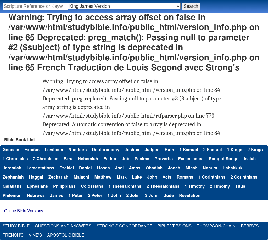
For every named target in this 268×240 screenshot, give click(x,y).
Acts (167, 177)
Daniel (85, 168)
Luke (137, 177)
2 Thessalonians (163, 186)
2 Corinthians (244, 177)
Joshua (132, 150)
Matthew (102, 177)
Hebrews (36, 195)
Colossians (92, 186)
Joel (119, 168)
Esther (109, 159)
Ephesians (37, 186)
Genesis (11, 150)
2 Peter (95, 195)
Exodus (32, 150)
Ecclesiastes (190, 159)
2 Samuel (212, 150)
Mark (122, 177)
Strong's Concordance (124, 226)
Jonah (174, 168)
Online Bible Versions (23, 211)
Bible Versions (174, 226)
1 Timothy (195, 186)
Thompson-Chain (216, 226)
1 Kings (234, 150)
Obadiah (154, 168)
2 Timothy (220, 186)
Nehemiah (88, 159)
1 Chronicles (15, 159)
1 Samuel (188, 150)
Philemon (12, 195)
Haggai (36, 177)
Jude (169, 195)
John (152, 177)
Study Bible (16, 226)
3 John (152, 195)
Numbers (77, 150)
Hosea (103, 168)
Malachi (81, 177)
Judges (151, 150)
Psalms (142, 159)
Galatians (12, 186)
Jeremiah (12, 168)
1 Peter (76, 195)
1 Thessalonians (125, 186)
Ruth (169, 150)
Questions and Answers (63, 226)
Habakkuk (232, 168)
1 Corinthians (211, 177)
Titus (240, 186)
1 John (114, 195)
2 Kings (255, 150)
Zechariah (58, 177)
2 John (133, 195)
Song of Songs (223, 159)
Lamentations (40, 168)
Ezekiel (66, 168)
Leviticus (54, 150)
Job (125, 159)
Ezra (68, 159)
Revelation (189, 195)
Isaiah (250, 159)
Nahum (210, 168)
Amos (134, 168)
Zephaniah (13, 177)
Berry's (250, 226)
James (56, 195)
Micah (192, 168)
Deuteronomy (105, 150)
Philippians (64, 186)
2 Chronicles (45, 159)
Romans (185, 177)
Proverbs (163, 159)
